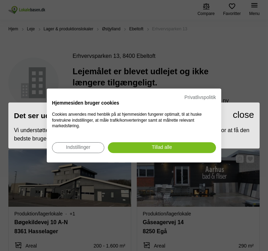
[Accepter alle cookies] (162, 147)
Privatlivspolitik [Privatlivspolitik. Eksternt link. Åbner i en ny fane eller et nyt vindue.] (200, 97)
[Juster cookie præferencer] (78, 147)
